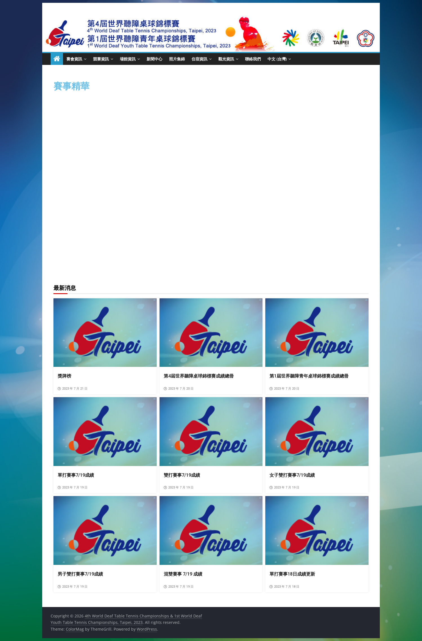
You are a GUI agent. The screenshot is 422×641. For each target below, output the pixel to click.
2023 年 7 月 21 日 (72, 388)
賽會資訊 (74, 59)
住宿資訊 (199, 59)
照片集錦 (177, 59)
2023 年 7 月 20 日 (179, 388)
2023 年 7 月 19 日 (72, 487)
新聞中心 (154, 59)
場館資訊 (128, 59)
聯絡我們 (253, 59)
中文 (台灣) (277, 59)
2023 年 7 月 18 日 (284, 586)
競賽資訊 (101, 59)
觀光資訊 (226, 59)
